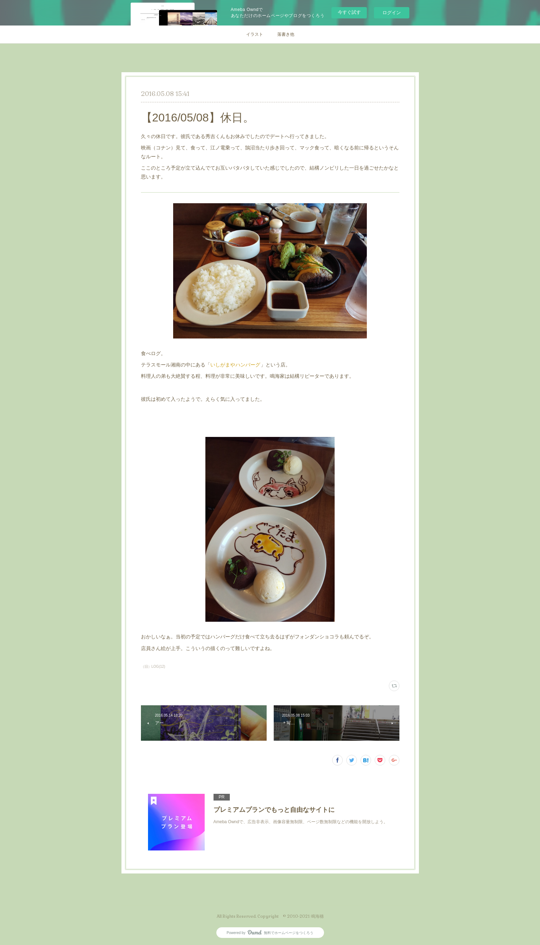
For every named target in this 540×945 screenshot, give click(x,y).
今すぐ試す (349, 12)
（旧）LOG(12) (153, 666)
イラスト (254, 34)
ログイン (391, 12)
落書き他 (285, 34)
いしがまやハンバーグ (235, 365)
